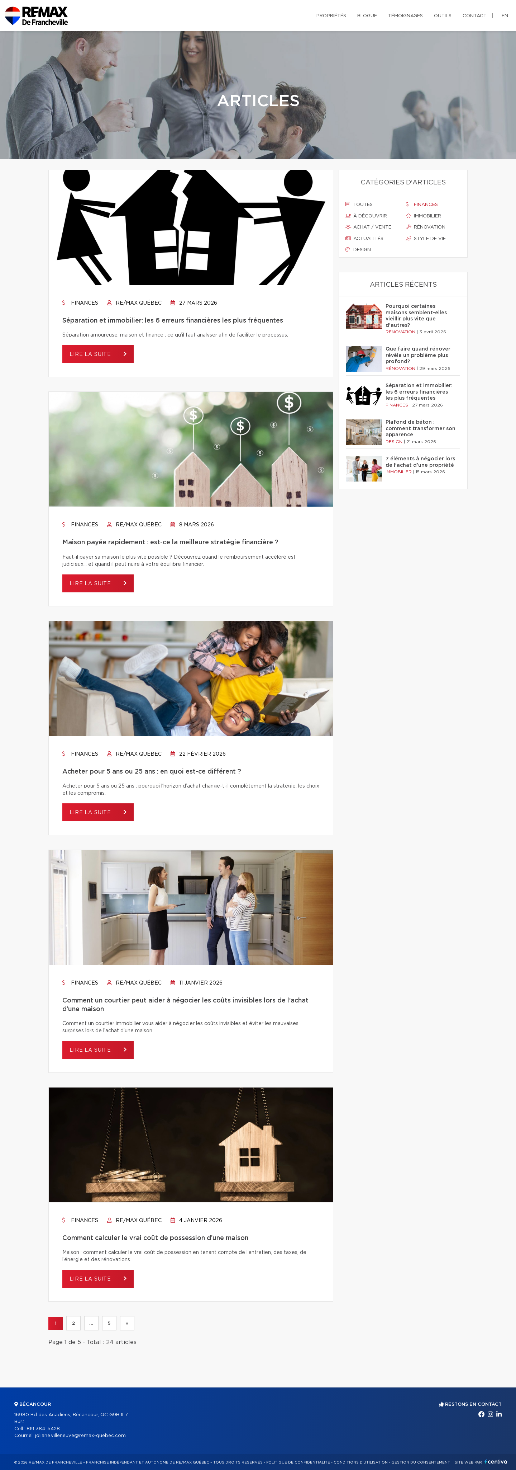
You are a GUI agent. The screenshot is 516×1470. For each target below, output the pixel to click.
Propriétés (331, 16)
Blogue (367, 16)
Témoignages (405, 16)
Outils (443, 16)
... (91, 1323)
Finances (80, 303)
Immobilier (423, 216)
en (505, 16)
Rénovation (425, 227)
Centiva (495, 1461)
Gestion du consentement (420, 1462)
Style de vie (426, 238)
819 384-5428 (43, 1429)
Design (358, 249)
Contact (475, 16)
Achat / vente (368, 227)
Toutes (359, 204)
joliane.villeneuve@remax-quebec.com (80, 1435)
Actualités (364, 238)
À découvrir (366, 216)
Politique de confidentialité (298, 1462)
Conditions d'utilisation (361, 1462)
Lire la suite (91, 354)
